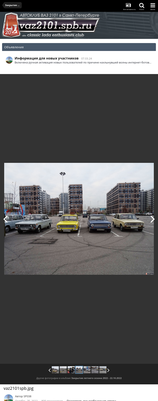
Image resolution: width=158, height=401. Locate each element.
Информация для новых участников (47, 58)
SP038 (27, 396)
